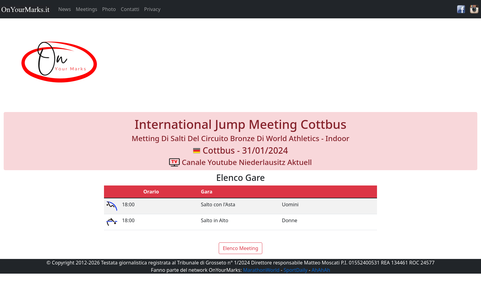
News (64, 9)
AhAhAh (321, 270)
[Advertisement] (300, 62)
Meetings (86, 9)
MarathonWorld (261, 270)
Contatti (130, 9)
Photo (109, 9)
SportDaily (295, 270)
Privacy (152, 9)
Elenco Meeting (240, 248)
